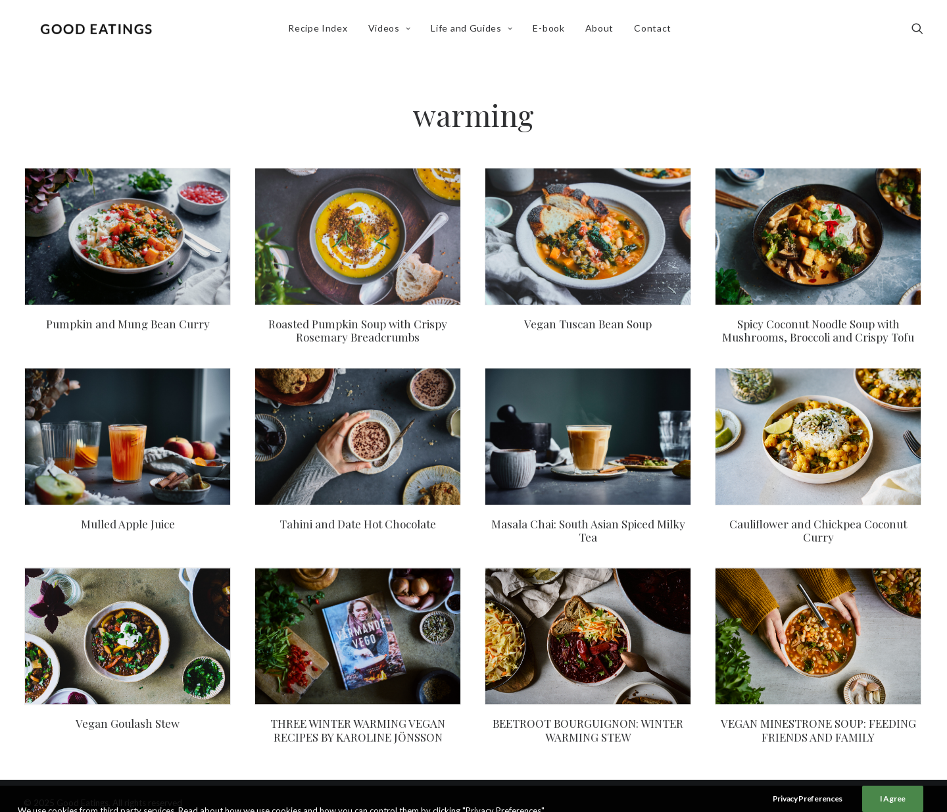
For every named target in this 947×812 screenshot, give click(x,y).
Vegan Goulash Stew (128, 722)
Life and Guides (474, 30)
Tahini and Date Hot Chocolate (357, 524)
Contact (654, 30)
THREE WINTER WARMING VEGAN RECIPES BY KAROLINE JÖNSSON (357, 729)
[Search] (917, 31)
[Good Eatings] (98, 31)
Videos (391, 30)
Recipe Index (319, 30)
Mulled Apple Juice (128, 524)
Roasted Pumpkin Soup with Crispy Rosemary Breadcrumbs (357, 330)
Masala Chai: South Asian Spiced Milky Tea (588, 530)
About (601, 30)
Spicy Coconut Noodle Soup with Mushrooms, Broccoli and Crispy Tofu (818, 330)
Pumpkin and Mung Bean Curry (128, 324)
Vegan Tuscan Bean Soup (588, 324)
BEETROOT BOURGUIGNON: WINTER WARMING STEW (588, 729)
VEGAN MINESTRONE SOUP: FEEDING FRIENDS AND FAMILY (818, 729)
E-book (551, 30)
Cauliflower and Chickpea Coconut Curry (818, 530)
